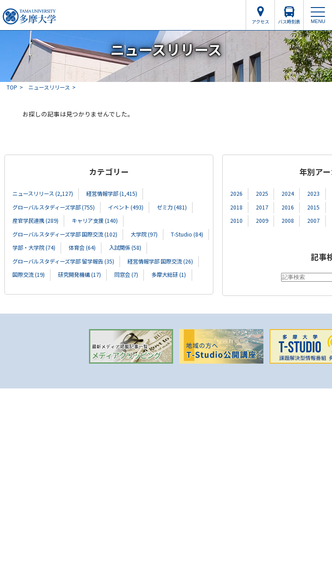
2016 (288, 207)
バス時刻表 (289, 21)
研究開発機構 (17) (79, 275)
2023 (313, 194)
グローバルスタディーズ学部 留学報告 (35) (63, 261)
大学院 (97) (144, 234)
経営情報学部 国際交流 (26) (160, 261)
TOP (12, 87)
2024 (288, 194)
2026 (236, 194)
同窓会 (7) (126, 275)
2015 (313, 207)
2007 (313, 221)
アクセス (260, 21)
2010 (236, 221)
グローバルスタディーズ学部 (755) (53, 207)
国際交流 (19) (28, 275)
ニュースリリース (49, 87)
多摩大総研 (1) (168, 275)
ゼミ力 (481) (172, 207)
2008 (288, 221)
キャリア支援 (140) (95, 221)
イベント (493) (125, 207)
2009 (262, 221)
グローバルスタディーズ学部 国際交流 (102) (64, 234)
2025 (262, 194)
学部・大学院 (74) (33, 248)
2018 (236, 207)
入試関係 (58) (125, 248)
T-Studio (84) (187, 234)
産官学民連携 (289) (35, 221)
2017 (262, 207)
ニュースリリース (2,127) (42, 194)
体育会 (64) (82, 248)
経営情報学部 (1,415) (111, 194)
